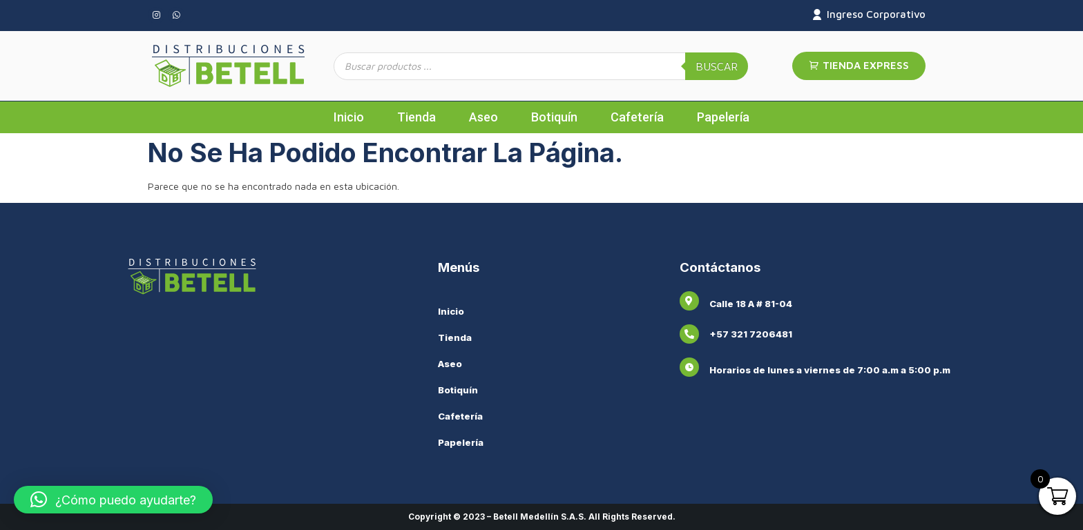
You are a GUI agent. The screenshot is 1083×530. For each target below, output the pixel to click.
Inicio (349, 117)
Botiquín (554, 117)
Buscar (717, 66)
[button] (113, 499)
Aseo (483, 117)
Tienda (416, 117)
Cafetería (637, 117)
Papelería (723, 117)
